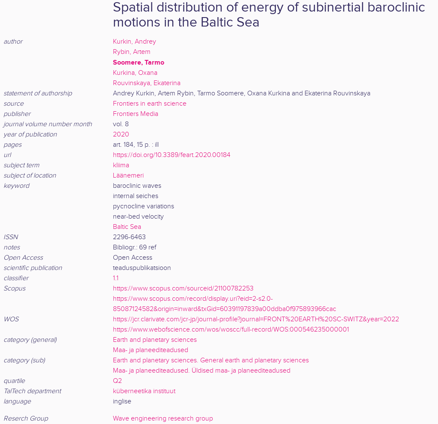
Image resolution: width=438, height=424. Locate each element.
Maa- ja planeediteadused (150, 350)
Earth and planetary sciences (155, 340)
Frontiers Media (135, 114)
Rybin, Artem (132, 52)
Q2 (117, 381)
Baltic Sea (127, 227)
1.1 (115, 278)
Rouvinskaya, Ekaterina (147, 83)
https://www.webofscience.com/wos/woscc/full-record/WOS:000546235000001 (231, 330)
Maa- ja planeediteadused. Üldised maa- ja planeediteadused (201, 371)
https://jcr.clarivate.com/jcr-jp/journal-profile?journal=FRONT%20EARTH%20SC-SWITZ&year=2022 (256, 319)
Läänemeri (128, 176)
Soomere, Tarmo (138, 62)
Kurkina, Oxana (135, 73)
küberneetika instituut (144, 391)
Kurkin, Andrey (134, 42)
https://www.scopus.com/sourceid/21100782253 (183, 289)
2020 (121, 134)
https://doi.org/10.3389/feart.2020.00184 (172, 155)
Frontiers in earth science (149, 104)
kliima (121, 165)
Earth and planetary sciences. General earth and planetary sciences (211, 360)
